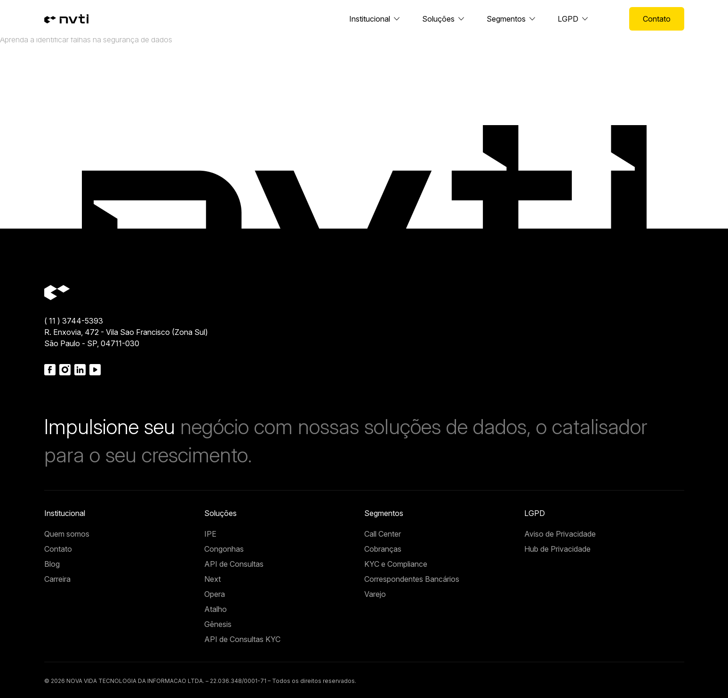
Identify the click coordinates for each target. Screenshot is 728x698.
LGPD (568, 19)
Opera (214, 594)
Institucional (369, 19)
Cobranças (382, 549)
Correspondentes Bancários (411, 579)
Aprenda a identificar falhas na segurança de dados (86, 39)
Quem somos (66, 534)
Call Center (382, 534)
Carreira (57, 579)
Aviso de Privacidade (560, 534)
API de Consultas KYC (242, 639)
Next (212, 579)
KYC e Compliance (395, 564)
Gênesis (218, 624)
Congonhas (224, 549)
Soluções (438, 19)
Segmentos (506, 19)
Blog (52, 564)
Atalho (215, 609)
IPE (210, 534)
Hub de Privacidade (557, 549)
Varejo (375, 594)
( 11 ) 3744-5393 (73, 320)
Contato (657, 19)
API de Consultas (234, 564)
